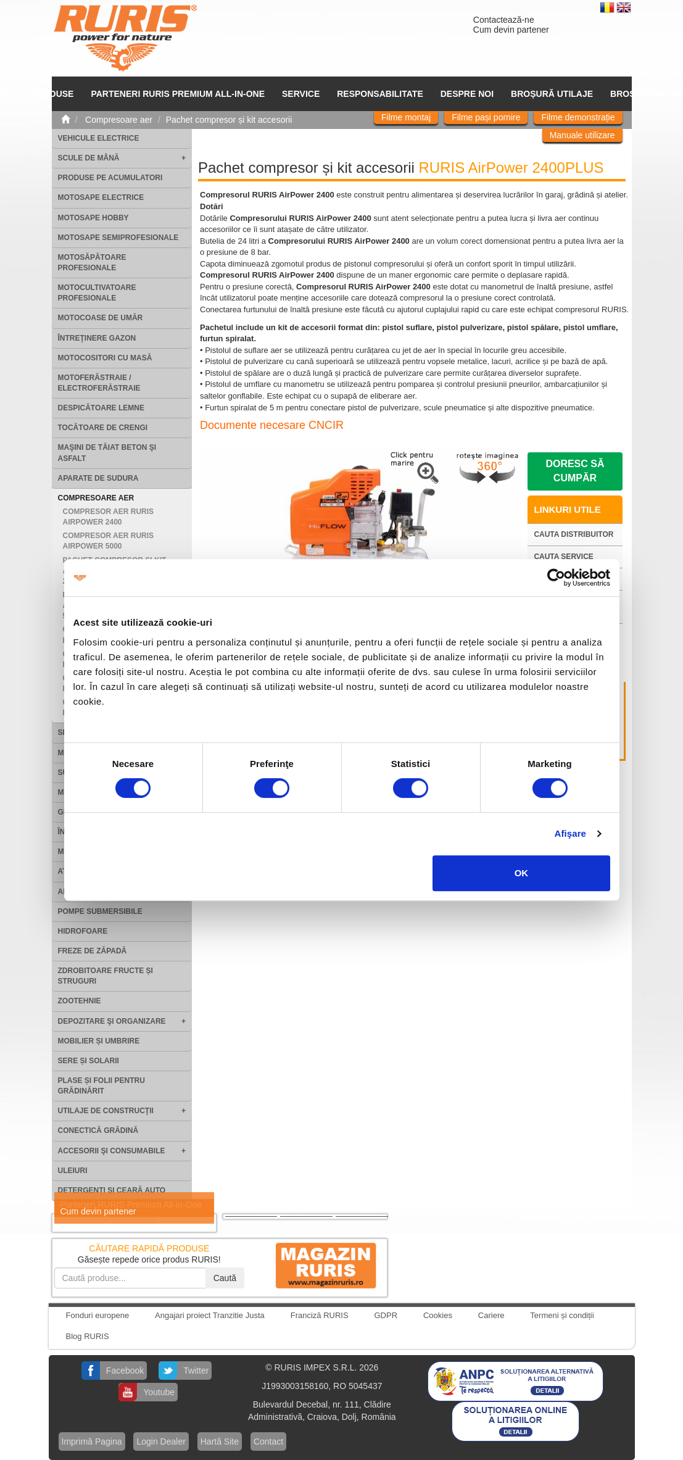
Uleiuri (73, 1170)
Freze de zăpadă (92, 951)
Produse (52, 94)
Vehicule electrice (98, 138)
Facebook (125, 1370)
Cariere (491, 1315)
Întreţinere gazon (97, 338)
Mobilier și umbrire (99, 1041)
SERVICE (301, 94)
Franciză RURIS (320, 1315)
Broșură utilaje (552, 94)
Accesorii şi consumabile (111, 1151)
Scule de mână (89, 158)
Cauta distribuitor (573, 534)
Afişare (571, 833)
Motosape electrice (101, 197)
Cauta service (563, 556)
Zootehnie (79, 1001)
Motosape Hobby (93, 218)
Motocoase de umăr (100, 317)
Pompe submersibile (100, 911)
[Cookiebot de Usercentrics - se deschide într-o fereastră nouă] (556, 577)
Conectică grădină (98, 1130)
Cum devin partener (511, 30)
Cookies (437, 1315)
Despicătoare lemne (101, 408)
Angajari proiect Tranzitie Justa (210, 1315)
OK (522, 873)
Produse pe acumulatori (110, 177)
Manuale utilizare (582, 135)
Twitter (196, 1370)
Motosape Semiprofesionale (118, 237)
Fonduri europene (98, 1315)
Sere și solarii (88, 1060)
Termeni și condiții (562, 1315)
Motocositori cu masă (105, 358)
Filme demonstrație (578, 117)
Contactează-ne (503, 20)
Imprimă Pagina (92, 1441)
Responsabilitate (380, 94)
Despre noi (467, 94)
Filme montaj (406, 117)
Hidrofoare (83, 931)
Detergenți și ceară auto (112, 1190)
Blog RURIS (87, 1336)
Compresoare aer (96, 498)
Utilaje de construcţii (106, 1110)
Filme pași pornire (486, 117)
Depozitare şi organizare (112, 1021)
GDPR (386, 1315)
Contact (268, 1441)
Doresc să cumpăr (574, 470)
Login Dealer (160, 1441)
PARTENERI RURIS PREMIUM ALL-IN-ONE (178, 94)
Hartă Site (220, 1441)
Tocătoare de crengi (103, 427)
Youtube (159, 1392)
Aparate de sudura (98, 478)
